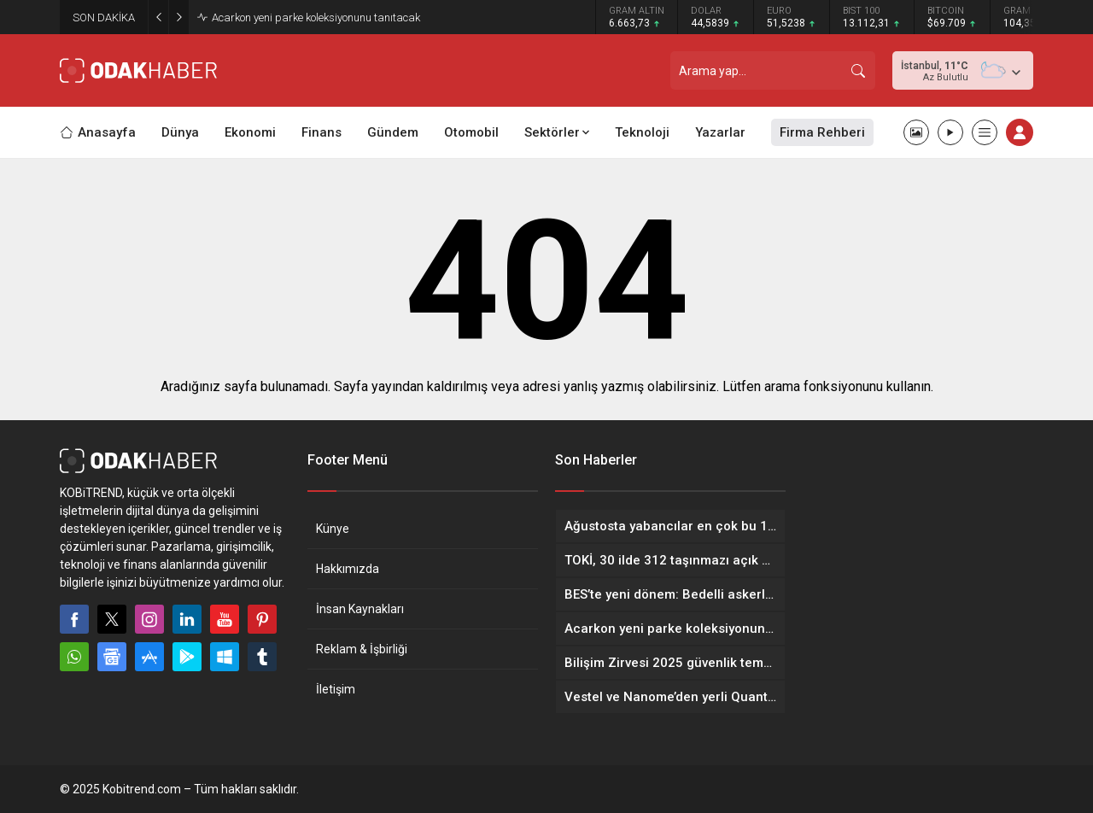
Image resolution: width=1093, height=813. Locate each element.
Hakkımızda (347, 569)
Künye (332, 528)
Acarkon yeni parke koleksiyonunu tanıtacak (316, 17)
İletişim (335, 689)
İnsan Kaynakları (360, 609)
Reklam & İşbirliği (361, 649)
